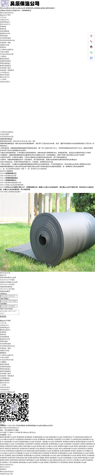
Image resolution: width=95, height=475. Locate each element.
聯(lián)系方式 (5, 77)
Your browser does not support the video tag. (47, 106)
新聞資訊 (3, 47)
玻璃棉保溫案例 (5, 61)
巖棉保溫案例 (4, 59)
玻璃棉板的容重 (8, 176)
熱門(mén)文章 (5, 273)
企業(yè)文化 (4, 19)
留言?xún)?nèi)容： (7, 309)
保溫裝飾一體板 (5, 42)
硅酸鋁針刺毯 (4, 45)
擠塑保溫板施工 (5, 63)
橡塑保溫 (3, 29)
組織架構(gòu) (5, 22)
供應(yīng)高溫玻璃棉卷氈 (11, 185)
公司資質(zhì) (4, 72)
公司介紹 (3, 17)
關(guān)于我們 (5, 15)
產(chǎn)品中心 (5, 24)
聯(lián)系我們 (5, 75)
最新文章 (3, 275)
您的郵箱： (4, 304)
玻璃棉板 (3, 26)
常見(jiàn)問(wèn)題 (6, 54)
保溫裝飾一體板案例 (7, 70)
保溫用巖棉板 (4, 31)
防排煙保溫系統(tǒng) (7, 40)
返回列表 (3, 171)
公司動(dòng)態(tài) (6, 49)
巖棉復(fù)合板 (5, 33)
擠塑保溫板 (4, 36)
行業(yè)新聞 (4, 52)
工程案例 (3, 56)
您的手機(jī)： (5, 298)
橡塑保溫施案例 (5, 65)
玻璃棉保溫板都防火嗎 (10, 182)
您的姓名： (4, 293)
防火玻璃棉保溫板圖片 (10, 192)
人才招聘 (3, 79)
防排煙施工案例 (5, 68)
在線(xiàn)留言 (5, 82)
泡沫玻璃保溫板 (5, 38)
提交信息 (3, 316)
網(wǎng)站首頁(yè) (7, 13)
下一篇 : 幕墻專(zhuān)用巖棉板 (36, 169)
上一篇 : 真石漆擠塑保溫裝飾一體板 (12, 169)
